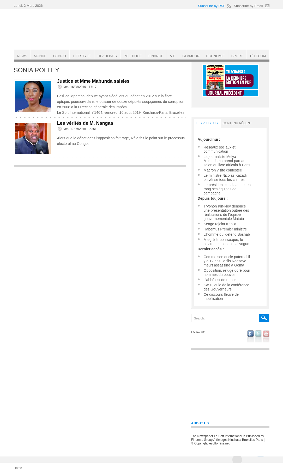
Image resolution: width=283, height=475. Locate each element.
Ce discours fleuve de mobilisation (221, 296)
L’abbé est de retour (220, 280)
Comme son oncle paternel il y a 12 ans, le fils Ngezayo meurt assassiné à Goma (227, 261)
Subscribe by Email (248, 6)
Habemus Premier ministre (225, 229)
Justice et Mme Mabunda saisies (93, 81)
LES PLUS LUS (207, 123)
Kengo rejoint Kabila (220, 224)
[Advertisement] (100, 206)
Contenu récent (237, 123)
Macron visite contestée (223, 170)
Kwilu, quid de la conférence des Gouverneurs (226, 287)
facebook (250, 336)
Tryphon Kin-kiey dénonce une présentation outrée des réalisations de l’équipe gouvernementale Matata (226, 212)
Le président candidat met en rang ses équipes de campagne (227, 189)
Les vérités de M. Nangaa (85, 123)
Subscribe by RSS (212, 6)
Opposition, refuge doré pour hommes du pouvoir (227, 272)
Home (18, 468)
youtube (266, 336)
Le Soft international (142, 29)
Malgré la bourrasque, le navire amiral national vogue (226, 242)
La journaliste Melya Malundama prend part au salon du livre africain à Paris (227, 161)
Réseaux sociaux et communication (220, 149)
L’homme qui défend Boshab (227, 234)
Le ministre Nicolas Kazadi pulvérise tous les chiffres (225, 177)
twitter (258, 336)
